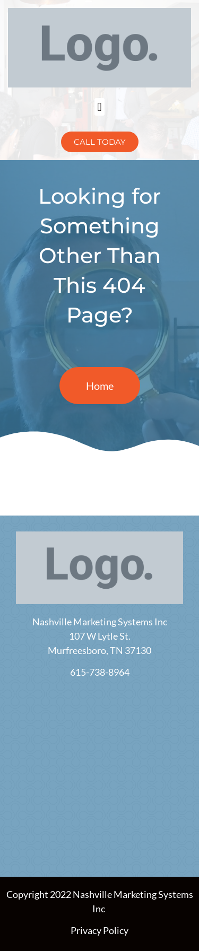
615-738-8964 (99, 672)
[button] (99, 107)
